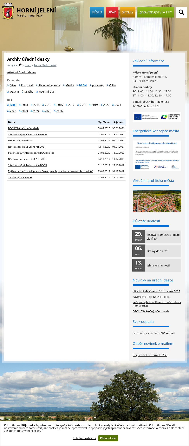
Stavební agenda (49, 85)
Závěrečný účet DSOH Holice (151, 297)
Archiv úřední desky (45, 65)
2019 (95, 105)
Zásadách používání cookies (22, 431)
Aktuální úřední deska (21, 72)
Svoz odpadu (143, 321)
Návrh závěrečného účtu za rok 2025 (156, 291)
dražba (29, 91)
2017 (71, 105)
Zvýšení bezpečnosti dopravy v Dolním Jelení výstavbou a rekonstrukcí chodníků (50, 171)
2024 (36, 111)
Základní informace (148, 61)
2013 (25, 105)
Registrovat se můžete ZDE (150, 355)
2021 (118, 105)
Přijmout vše (108, 438)
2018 (83, 105)
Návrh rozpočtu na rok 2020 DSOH (26, 158)
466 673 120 (152, 106)
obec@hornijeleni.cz (155, 101)
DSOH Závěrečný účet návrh (23, 128)
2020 (106, 105)
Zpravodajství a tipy (155, 12)
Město (97, 12)
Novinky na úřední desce (153, 280)
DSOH (83, 85)
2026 (59, 111)
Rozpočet (27, 85)
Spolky (127, 12)
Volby (112, 85)
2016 (60, 105)
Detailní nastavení (84, 438)
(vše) (13, 85)
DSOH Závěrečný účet (20, 140)
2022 (13, 111)
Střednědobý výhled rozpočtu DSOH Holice (31, 152)
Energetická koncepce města (156, 131)
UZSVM (14, 91)
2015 (48, 105)
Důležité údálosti (146, 221)
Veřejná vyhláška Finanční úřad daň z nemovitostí (157, 304)
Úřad (112, 12)
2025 (48, 111)
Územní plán (47, 91)
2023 (25, 111)
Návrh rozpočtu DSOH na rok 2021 (26, 146)
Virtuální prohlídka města (153, 180)
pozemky (98, 85)
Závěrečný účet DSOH (20, 177)
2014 (36, 105)
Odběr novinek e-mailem (153, 343)
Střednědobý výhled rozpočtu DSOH (27, 134)
